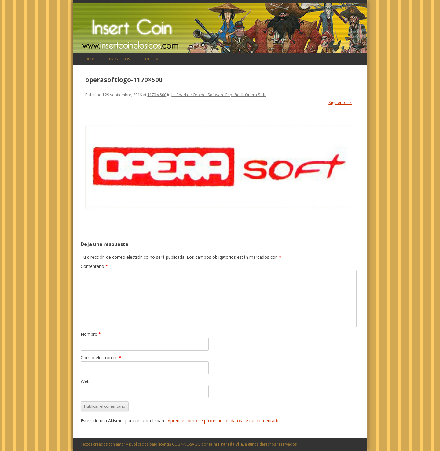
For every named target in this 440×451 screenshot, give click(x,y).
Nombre (91, 334)
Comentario (94, 266)
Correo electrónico (101, 357)
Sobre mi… (152, 59)
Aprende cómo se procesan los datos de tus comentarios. (225, 421)
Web (85, 381)
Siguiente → (340, 102)
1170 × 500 (156, 94)
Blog (91, 59)
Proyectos (119, 59)
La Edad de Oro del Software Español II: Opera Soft (218, 94)
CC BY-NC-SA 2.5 (186, 444)
